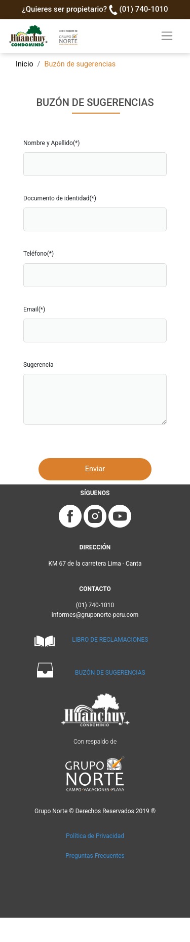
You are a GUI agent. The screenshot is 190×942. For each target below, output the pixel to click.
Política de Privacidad (95, 836)
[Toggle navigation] (167, 36)
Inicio (24, 64)
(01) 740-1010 (144, 9)
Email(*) (34, 309)
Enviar (95, 469)
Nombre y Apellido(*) (51, 143)
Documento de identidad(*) (59, 198)
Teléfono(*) (38, 253)
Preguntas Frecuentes (95, 855)
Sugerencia (38, 364)
